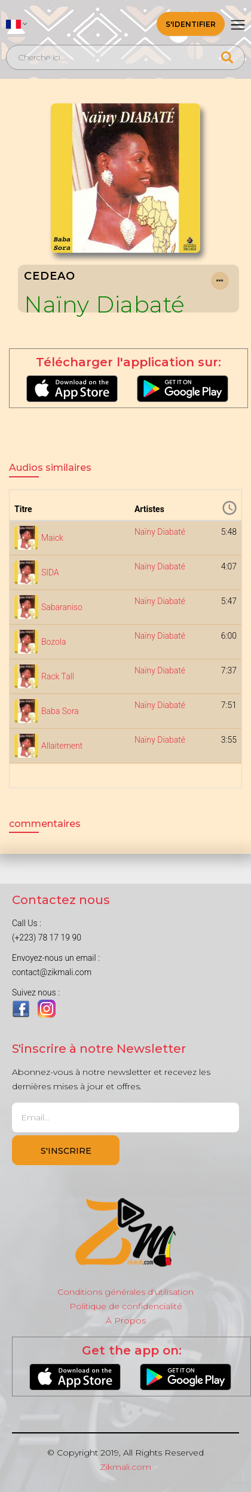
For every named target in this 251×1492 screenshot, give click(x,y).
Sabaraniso (61, 607)
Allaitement (61, 745)
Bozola (53, 642)
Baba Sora (60, 711)
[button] (16, 24)
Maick (52, 538)
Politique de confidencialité (125, 1306)
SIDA (50, 572)
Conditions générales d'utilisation (125, 1291)
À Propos (126, 1320)
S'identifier (191, 24)
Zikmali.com (125, 1467)
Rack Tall (57, 676)
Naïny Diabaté (104, 304)
